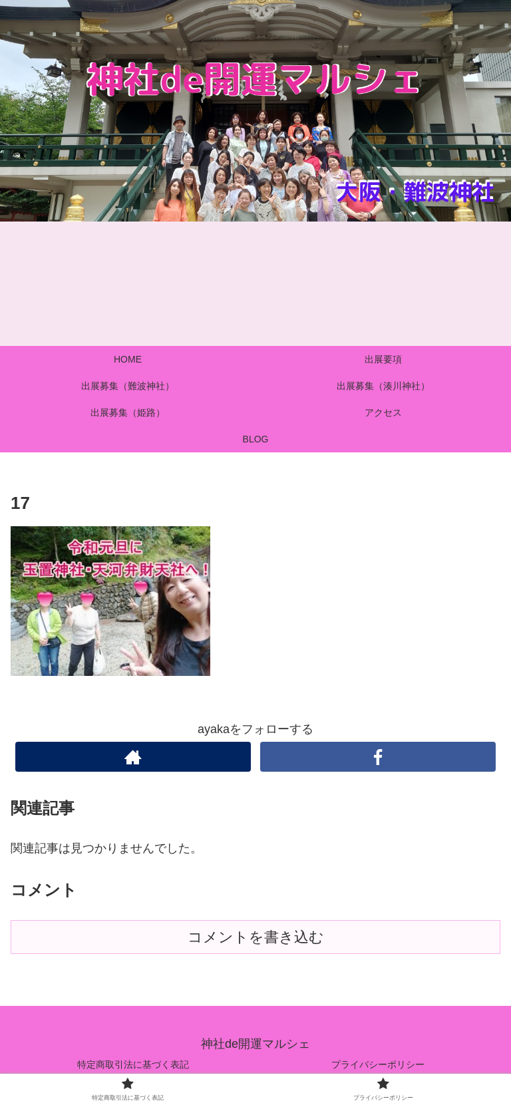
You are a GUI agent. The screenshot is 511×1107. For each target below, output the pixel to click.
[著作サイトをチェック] (132, 757)
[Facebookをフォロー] (377, 757)
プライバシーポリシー (378, 1064)
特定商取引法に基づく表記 (133, 1064)
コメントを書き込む (256, 937)
